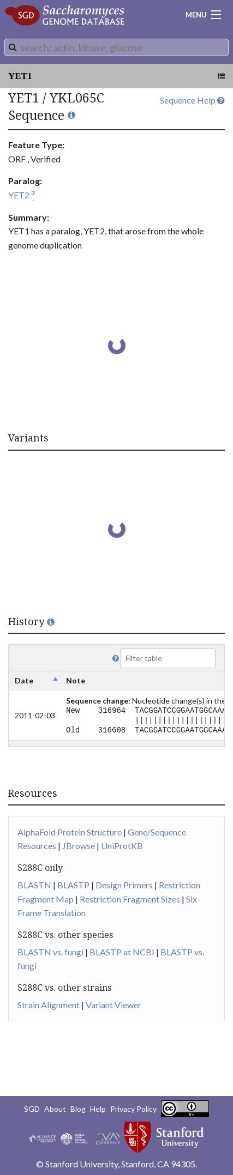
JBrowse (78, 845)
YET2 (18, 195)
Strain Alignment (48, 1005)
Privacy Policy (133, 1108)
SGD (32, 1108)
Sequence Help (192, 100)
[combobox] (116, 47)
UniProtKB (122, 845)
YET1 (20, 76)
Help (98, 1108)
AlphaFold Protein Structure (69, 832)
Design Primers (124, 885)
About (55, 1108)
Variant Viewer (113, 1005)
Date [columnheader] (24, 680)
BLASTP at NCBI (121, 952)
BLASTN (34, 885)
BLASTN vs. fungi (50, 952)
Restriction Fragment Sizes (130, 899)
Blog (78, 1108)
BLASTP (73, 885)
